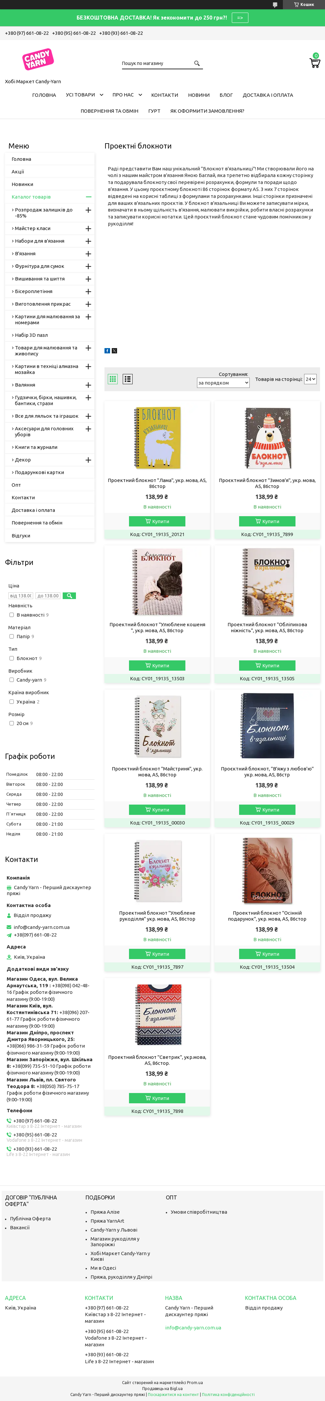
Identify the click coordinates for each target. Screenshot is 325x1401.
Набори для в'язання (39, 241)
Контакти (164, 95)
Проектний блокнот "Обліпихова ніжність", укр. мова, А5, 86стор (267, 627)
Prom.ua (195, 1382)
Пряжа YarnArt (107, 1221)
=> (240, 18)
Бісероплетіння (33, 291)
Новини (199, 95)
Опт (16, 485)
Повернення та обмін (109, 111)
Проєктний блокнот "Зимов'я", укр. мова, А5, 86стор (267, 483)
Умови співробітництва (199, 1212)
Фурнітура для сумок (39, 266)
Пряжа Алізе (105, 1212)
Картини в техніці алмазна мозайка (46, 369)
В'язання (25, 253)
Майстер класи (32, 228)
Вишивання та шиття (40, 278)
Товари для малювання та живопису (46, 350)
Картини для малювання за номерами (47, 319)
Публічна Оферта (30, 1218)
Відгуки (21, 535)
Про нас (123, 94)
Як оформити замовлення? (207, 111)
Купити (160, 521)
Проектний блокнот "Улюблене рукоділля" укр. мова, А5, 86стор (157, 916)
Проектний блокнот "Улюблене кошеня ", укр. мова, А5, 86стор (157, 627)
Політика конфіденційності (228, 1394)
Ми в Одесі (103, 1268)
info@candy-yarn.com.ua (42, 927)
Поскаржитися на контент (173, 1394)
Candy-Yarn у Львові (114, 1230)
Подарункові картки (39, 472)
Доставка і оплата (268, 95)
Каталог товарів (31, 197)
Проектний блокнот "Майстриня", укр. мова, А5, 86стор (157, 771)
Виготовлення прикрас (43, 304)
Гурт (154, 111)
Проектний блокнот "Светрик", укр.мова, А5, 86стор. (157, 1060)
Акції (18, 171)
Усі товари (80, 94)
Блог (226, 95)
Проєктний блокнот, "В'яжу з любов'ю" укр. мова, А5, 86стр (267, 771)
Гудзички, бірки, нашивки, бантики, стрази (46, 400)
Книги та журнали (36, 447)
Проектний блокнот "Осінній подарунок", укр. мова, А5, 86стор (267, 916)
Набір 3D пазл (31, 335)
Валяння (25, 385)
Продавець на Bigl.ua (162, 1388)
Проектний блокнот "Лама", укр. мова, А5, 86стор (157, 483)
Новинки (22, 184)
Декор (23, 459)
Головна (44, 95)
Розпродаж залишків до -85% (44, 212)
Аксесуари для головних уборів (44, 431)
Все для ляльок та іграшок (47, 416)
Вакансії (20, 1227)
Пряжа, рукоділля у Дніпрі (121, 1277)
